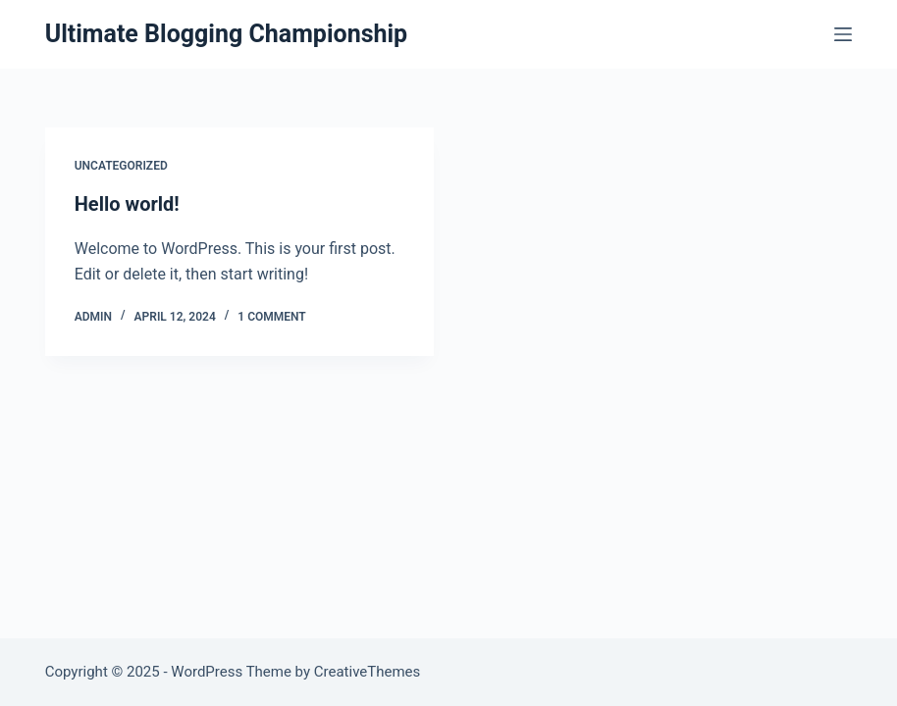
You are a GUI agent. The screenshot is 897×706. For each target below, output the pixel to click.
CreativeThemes (367, 672)
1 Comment (271, 317)
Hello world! (127, 204)
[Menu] (843, 34)
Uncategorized (121, 166)
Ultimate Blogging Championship (226, 34)
